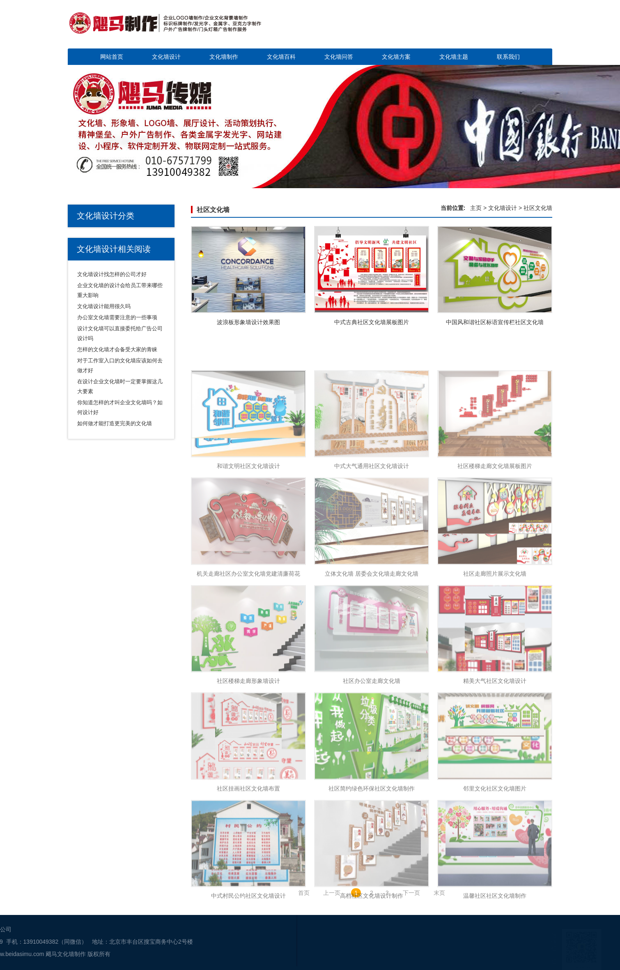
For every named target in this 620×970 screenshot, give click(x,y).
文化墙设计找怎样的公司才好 (112, 274)
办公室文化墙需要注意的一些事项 (117, 317)
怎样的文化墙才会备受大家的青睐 (117, 349)
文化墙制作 (223, 56)
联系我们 (508, 56)
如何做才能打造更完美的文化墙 (114, 423)
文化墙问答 (338, 56)
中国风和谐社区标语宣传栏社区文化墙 (495, 322)
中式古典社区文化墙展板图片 (371, 322)
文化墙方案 (396, 56)
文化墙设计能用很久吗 (104, 306)
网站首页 (111, 56)
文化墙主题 (453, 56)
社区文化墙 (213, 209)
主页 (476, 208)
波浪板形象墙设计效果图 (248, 322)
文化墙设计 (166, 56)
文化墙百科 (281, 56)
